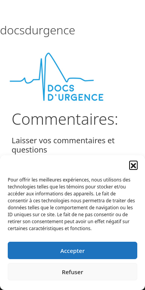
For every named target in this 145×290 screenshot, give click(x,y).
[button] (133, 165)
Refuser (72, 272)
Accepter (72, 250)
